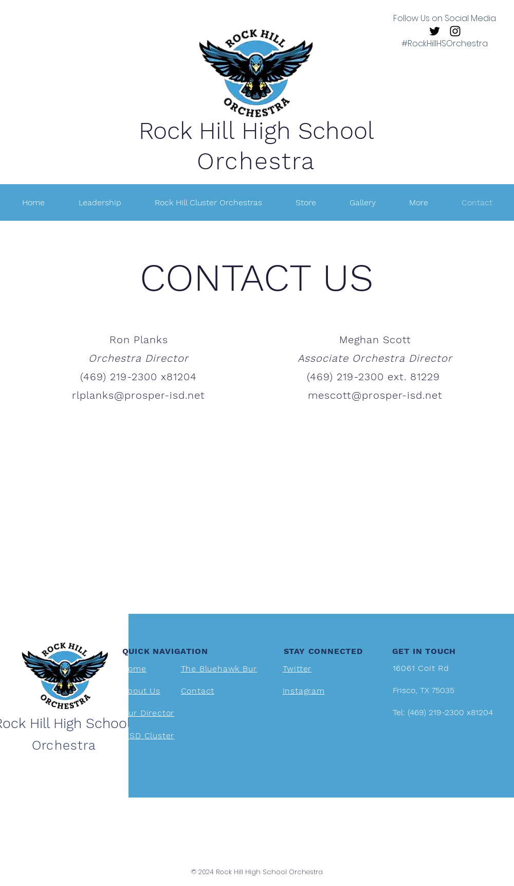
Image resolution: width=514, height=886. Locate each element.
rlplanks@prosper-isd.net (138, 395)
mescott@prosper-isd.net (375, 395)
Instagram (304, 691)
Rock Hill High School (256, 131)
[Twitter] (435, 31)
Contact (198, 691)
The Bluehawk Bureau (226, 669)
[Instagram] (455, 31)
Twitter (297, 669)
